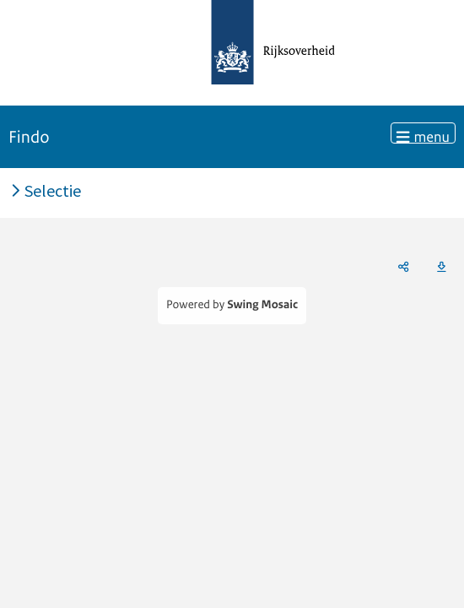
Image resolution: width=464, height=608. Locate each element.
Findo (29, 137)
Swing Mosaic (262, 305)
